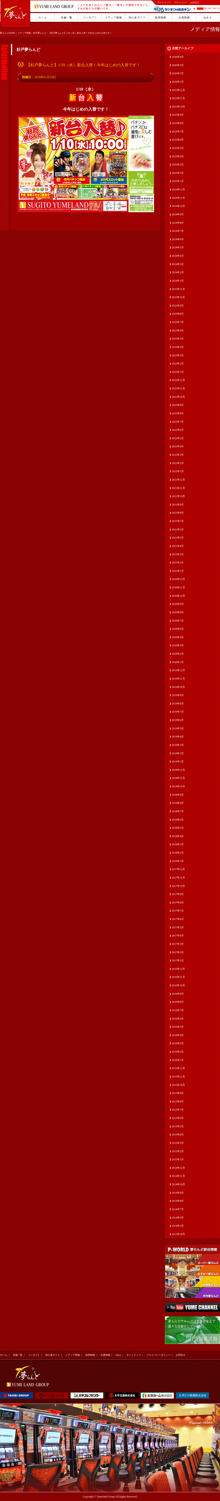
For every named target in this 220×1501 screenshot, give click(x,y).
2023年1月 (178, 371)
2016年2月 (178, 1051)
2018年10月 (178, 786)
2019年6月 (178, 720)
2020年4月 (178, 637)
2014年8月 (178, 1200)
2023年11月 (178, 289)
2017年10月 (178, 886)
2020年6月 (178, 628)
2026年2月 (178, 73)
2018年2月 (178, 852)
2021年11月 (178, 488)
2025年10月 (178, 106)
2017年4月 (178, 935)
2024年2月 (178, 272)
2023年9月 (178, 305)
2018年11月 (178, 778)
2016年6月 (178, 1018)
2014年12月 (178, 1167)
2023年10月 (178, 297)
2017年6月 (178, 919)
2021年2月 (178, 562)
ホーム (3, 1355)
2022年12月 (178, 380)
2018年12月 (178, 769)
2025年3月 (178, 164)
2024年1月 (178, 280)
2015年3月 (178, 1142)
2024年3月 (178, 264)
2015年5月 (178, 1126)
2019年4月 (178, 736)
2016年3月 (178, 1043)
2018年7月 (178, 811)
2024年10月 (178, 206)
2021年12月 (178, 479)
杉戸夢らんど (39, 33)
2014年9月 (178, 1192)
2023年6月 (178, 330)
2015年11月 (178, 1076)
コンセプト (34, 1355)
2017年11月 (178, 877)
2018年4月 (178, 836)
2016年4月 (178, 1035)
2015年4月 (178, 1134)
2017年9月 (178, 894)
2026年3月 (178, 65)
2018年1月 (178, 861)
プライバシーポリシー (158, 1355)
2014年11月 (178, 1176)
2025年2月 (178, 173)
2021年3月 (178, 554)
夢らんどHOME (7, 33)
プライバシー (180, 2)
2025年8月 (178, 123)
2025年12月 (178, 90)
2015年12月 (178, 1068)
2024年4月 (178, 255)
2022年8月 (178, 413)
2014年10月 (178, 1184)
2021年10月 (178, 496)
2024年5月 (178, 247)
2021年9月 (178, 504)
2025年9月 (178, 114)
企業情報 (105, 1355)
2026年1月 (178, 81)
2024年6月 (178, 239)
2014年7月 (178, 1209)
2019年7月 (178, 711)
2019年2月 (178, 753)
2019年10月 (178, 687)
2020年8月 (178, 612)
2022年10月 (178, 396)
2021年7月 (178, 521)
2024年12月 (178, 189)
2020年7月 (178, 620)
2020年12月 (178, 579)
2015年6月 (178, 1118)
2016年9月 (178, 993)
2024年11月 (178, 197)
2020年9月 (178, 604)
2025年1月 (178, 181)
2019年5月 (178, 728)
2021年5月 (178, 537)
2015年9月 (178, 1093)
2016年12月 (178, 968)
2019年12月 (178, 670)
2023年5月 (178, 338)
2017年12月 (178, 869)
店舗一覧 (17, 1355)
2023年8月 (178, 313)
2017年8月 (178, 902)
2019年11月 (178, 678)
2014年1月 (178, 1225)
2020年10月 (178, 595)
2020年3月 (178, 645)
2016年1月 (178, 1060)
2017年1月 (178, 960)
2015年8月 (178, 1101)
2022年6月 (178, 429)
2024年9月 (178, 214)
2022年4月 (178, 446)
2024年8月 (178, 222)
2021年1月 (178, 570)
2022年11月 (178, 388)
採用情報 (90, 1355)
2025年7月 (178, 131)
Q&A (118, 1355)
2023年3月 (178, 355)
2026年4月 (178, 56)
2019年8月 (178, 703)
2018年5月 (178, 827)
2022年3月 (178, 454)
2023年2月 (178, 363)
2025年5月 (178, 148)
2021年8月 (178, 512)
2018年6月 (178, 819)
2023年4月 (178, 347)
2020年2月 (178, 653)
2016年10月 (178, 985)
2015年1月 (178, 1159)
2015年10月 (178, 1085)
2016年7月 (178, 1010)
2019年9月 (178, 695)
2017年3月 (178, 944)
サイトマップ (163, 2)
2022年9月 (178, 405)
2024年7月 (178, 230)
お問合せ (194, 2)
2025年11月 (178, 98)
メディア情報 (24, 33)
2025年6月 (178, 139)
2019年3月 (178, 745)
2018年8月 (178, 802)
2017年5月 (178, 927)
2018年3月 (178, 844)
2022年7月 (178, 421)
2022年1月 (178, 471)
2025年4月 (178, 156)
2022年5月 (178, 438)
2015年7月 (178, 1109)
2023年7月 (178, 322)
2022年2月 (178, 463)
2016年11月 (178, 977)
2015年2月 (178, 1151)
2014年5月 (178, 1217)
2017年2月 (178, 952)
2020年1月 (178, 662)
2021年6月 (178, 529)
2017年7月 (178, 910)
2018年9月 (178, 794)
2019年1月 (178, 761)
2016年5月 (178, 1026)
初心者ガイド (52, 1355)
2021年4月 (178, 546)
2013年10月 (178, 1234)
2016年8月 (178, 1001)
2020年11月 (178, 587)
